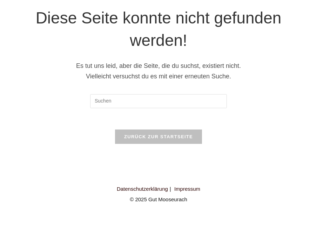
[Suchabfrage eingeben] (158, 101)
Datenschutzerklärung (142, 189)
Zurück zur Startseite (158, 136)
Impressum (187, 189)
